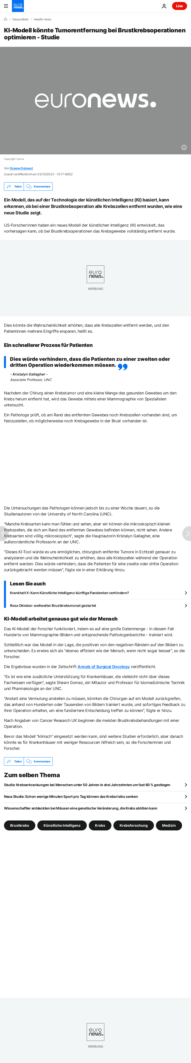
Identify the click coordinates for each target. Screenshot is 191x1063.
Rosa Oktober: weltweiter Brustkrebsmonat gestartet (53, 605)
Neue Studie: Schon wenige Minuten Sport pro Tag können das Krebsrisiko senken (71, 796)
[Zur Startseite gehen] (18, 6)
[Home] (5, 19)
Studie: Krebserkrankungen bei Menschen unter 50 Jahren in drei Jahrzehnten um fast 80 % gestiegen (87, 785)
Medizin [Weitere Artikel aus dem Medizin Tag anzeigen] (169, 825)
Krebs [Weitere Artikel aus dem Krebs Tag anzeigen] (100, 825)
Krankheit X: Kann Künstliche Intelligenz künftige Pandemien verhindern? (69, 593)
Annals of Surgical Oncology (104, 666)
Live (179, 6)
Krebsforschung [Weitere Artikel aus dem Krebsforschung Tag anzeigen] (134, 825)
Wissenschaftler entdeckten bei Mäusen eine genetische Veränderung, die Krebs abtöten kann (80, 808)
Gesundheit (20, 19)
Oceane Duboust (21, 168)
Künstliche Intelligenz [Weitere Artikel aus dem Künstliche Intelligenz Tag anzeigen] (62, 825)
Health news (42, 19)
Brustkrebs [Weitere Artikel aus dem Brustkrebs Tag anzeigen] (19, 825)
